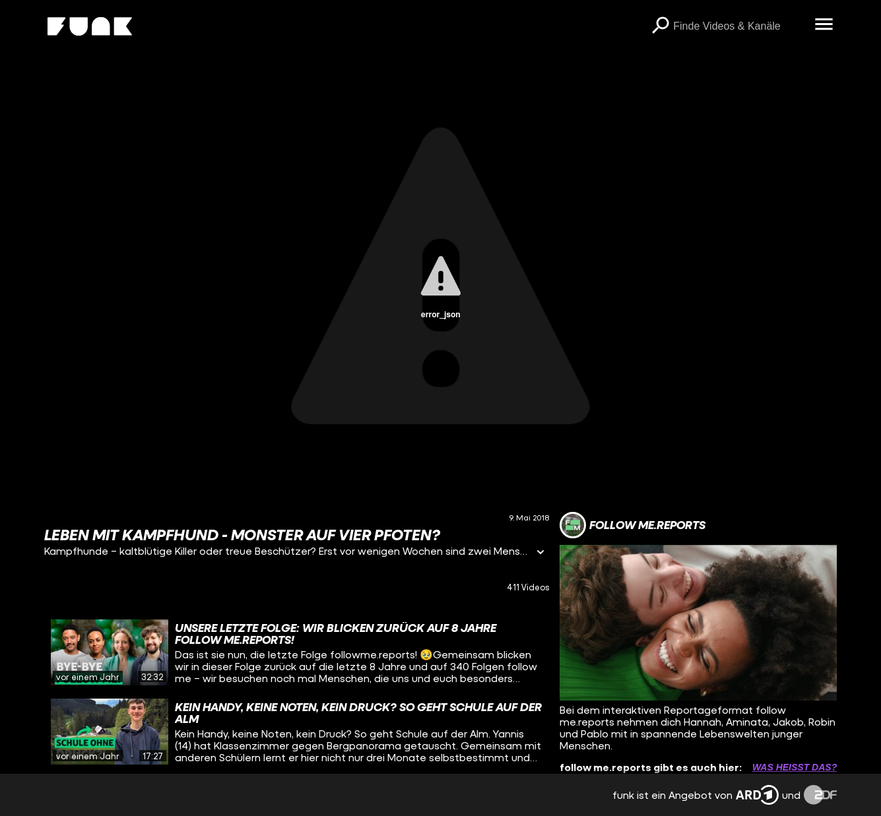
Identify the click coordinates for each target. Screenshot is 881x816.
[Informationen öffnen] (540, 553)
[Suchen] (660, 26)
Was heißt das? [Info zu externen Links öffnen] (794, 767)
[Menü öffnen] (823, 25)
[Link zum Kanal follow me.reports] (632, 525)
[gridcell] (296, 652)
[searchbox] (739, 26)
